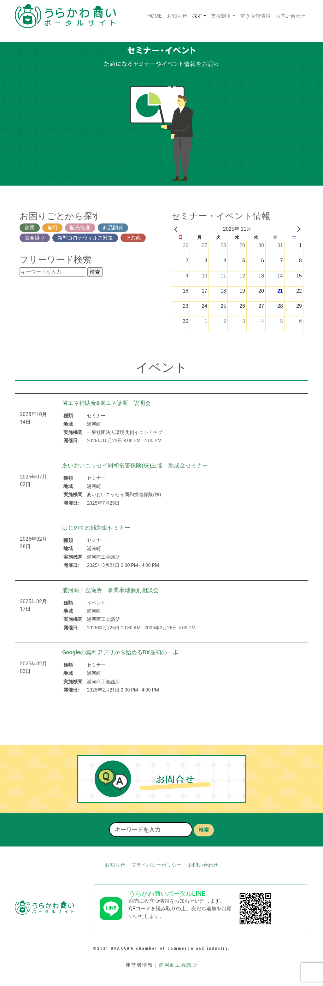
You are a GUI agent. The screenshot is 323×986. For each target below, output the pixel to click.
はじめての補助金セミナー (96, 527)
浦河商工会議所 (178, 965)
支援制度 (221, 16)
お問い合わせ (290, 16)
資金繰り (35, 238)
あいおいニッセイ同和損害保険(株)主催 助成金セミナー (135, 465)
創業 (30, 228)
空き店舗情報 (255, 16)
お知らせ (177, 16)
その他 (133, 238)
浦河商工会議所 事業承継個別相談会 (110, 590)
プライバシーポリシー (156, 865)
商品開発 (113, 228)
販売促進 (80, 228)
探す (197, 16)
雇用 (52, 228)
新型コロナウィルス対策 (85, 238)
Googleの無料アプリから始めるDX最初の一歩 (120, 652)
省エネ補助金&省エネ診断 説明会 (106, 403)
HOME (154, 16)
